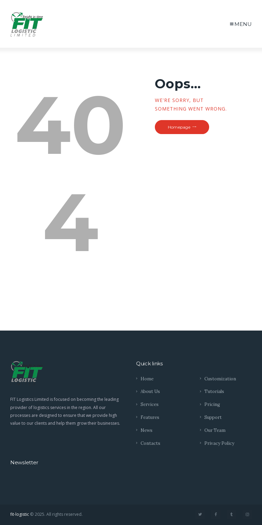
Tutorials (214, 391)
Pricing (212, 404)
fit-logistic (19, 514)
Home (147, 379)
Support (213, 417)
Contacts (150, 443)
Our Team (214, 430)
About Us (150, 391)
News (146, 430)
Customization (220, 379)
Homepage (179, 127)
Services (150, 404)
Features (150, 417)
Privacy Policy (219, 443)
